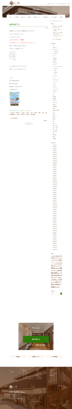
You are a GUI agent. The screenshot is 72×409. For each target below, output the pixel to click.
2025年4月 (55, 173)
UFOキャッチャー (56, 49)
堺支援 (54, 104)
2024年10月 (55, 184)
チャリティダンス (56, 79)
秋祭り (54, 123)
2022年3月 (55, 243)
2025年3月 (55, 175)
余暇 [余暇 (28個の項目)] (56, 263)
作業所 (35, 112)
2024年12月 (55, 181)
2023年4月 (55, 219)
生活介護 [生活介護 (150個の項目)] (56, 275)
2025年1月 (55, 179)
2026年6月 (55, 146)
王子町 (18, 114)
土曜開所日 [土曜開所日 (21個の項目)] (57, 268)
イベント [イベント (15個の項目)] (54, 262)
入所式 (54, 100)
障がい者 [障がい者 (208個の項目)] (54, 284)
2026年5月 (55, 148)
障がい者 (27, 114)
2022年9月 (55, 232)
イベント (54, 55)
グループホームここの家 (57, 66)
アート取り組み (55, 51)
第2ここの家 (23, 114)
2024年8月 (55, 188)
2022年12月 (55, 226)
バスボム (54, 85)
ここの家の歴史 (54, 356)
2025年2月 (55, 177)
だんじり (54, 77)
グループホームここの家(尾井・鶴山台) (28, 378)
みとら (32, 112)
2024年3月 (55, 198)
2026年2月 (55, 154)
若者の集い (55, 134)
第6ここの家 (55, 129)
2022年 (13, 112)
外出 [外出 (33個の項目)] (53, 270)
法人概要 (18, 356)
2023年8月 (55, 211)
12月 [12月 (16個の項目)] (51, 256)
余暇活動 (54, 96)
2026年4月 (55, 150)
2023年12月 (55, 203)
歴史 (37, 371)
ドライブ (54, 83)
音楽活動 (54, 138)
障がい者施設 (33, 114)
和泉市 (39, 112)
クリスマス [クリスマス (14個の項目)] (56, 262)
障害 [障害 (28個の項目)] (56, 287)
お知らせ (18, 110)
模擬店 (54, 117)
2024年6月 (55, 192)
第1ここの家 (55, 125)
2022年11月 (55, 228)
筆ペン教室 (55, 131)
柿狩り (54, 112)
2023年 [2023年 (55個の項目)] (57, 256)
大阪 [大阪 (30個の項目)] (54, 270)
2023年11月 (55, 205)
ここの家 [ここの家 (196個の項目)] (58, 260)
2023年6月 (55, 215)
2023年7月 (55, 213)
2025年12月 (55, 158)
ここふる (25, 110)
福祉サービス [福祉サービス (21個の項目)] (56, 277)
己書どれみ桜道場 (56, 110)
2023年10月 (55, 207)
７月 (53, 45)
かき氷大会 (55, 62)
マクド (54, 93)
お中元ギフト (18, 112)
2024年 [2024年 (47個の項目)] (60, 256)
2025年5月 (55, 171)
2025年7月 (55, 167)
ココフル (27, 112)
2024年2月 (55, 200)
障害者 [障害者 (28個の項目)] (58, 287)
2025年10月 (55, 162)
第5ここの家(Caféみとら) (26, 376)
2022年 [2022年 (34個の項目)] (54, 256)
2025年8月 (55, 165)
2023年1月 (55, 224)
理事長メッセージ (36, 356)
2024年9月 (55, 186)
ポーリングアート (56, 89)
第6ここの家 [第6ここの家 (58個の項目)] (57, 279)
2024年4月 (55, 196)
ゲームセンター (55, 68)
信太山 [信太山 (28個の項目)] (56, 265)
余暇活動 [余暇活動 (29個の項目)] (59, 263)
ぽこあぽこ (55, 91)
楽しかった (55, 115)
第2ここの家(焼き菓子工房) (27, 372)
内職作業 (45, 120)
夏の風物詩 (55, 106)
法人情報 (38, 372)
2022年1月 (55, 245)
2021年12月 (55, 247)
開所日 (54, 136)
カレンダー (55, 64)
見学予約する (36, 339)
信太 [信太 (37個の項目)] (54, 265)
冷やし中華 (55, 102)
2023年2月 (55, 222)
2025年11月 (55, 160)
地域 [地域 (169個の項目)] (60, 268)
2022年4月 (55, 241)
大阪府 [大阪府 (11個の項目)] (56, 270)
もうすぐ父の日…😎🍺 (57, 39)
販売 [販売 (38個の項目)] (58, 281)
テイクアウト (55, 81)
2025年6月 (55, 169)
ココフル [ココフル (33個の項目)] (60, 262)
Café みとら (14, 110)
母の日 (54, 119)
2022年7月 (55, 236)
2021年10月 (55, 249)
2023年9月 (55, 209)
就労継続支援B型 (12, 114)
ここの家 (23, 112)
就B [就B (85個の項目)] (58, 270)
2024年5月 (55, 194)
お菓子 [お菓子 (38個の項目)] (54, 260)
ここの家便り (21, 110)
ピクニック (55, 87)
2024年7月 (55, 190)
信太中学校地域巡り (14, 118)
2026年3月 (55, 152)
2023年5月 (55, 217)
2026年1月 (55, 156)
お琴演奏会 (55, 58)
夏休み (54, 108)
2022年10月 (55, 230)
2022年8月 (55, 234)
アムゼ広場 (55, 53)
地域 (43, 112)
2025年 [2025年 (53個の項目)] (52, 257)
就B (46, 112)
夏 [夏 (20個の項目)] (51, 270)
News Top (28, 123)
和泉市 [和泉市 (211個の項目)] (53, 268)
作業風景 (54, 98)
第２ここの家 (29, 110)
